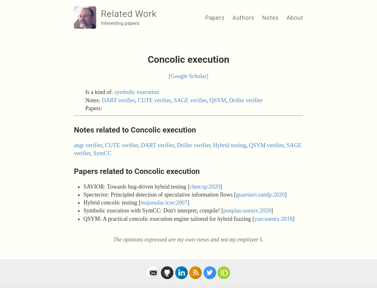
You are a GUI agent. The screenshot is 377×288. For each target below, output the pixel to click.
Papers (214, 17)
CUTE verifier (154, 100)
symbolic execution (136, 92)
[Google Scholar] (188, 76)
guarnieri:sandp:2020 (260, 194)
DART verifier (118, 100)
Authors (243, 17)
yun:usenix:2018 (273, 219)
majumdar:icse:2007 (163, 202)
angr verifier (88, 145)
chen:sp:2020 (205, 187)
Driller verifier (245, 100)
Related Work (129, 14)
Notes (270, 17)
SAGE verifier (190, 100)
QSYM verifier (266, 145)
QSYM (218, 100)
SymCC (102, 153)
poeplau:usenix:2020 (247, 210)
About (295, 17)
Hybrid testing (229, 145)
